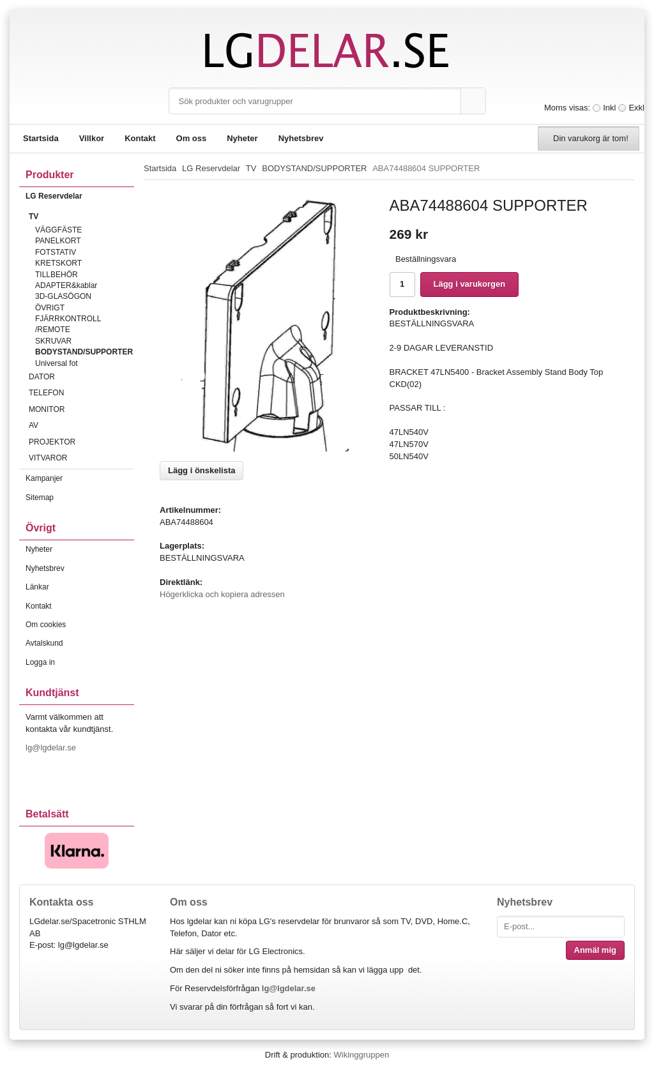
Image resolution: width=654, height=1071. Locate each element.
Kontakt (140, 138)
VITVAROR (81, 457)
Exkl (636, 107)
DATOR (81, 376)
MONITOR (81, 409)
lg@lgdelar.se (52, 747)
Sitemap (40, 497)
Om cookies (46, 624)
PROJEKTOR (81, 441)
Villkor (92, 138)
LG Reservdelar (80, 196)
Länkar (37, 586)
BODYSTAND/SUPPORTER (84, 351)
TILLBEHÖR (56, 274)
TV (81, 216)
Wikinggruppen (361, 1055)
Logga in (40, 662)
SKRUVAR (53, 341)
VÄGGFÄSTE (58, 229)
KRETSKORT (58, 263)
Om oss (191, 138)
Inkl (609, 107)
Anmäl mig (595, 950)
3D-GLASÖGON (63, 296)
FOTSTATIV (55, 252)
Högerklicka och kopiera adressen (222, 594)
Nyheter (242, 138)
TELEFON (81, 392)
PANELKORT (58, 240)
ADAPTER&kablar (66, 285)
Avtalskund (44, 643)
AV (81, 425)
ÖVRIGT (50, 307)
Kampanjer (44, 478)
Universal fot (56, 363)
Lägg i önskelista (201, 470)
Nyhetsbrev (301, 138)
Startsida (41, 138)
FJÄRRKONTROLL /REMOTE (68, 324)
